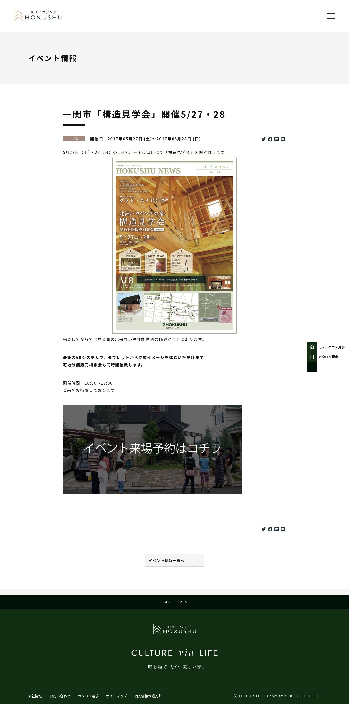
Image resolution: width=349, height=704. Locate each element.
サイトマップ (116, 695)
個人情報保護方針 (148, 695)
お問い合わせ (59, 695)
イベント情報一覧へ (166, 560)
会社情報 (35, 695)
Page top (172, 602)
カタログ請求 (88, 695)
